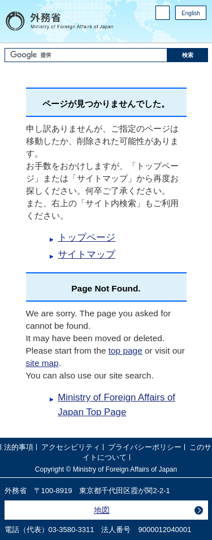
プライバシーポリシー (144, 447)
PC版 (160, 15)
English (190, 13)
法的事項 (18, 447)
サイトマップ (86, 254)
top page (125, 350)
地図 (102, 510)
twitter (200, 28)
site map (42, 363)
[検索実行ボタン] (187, 55)
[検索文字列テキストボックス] (86, 55)
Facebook (183, 28)
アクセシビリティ (70, 447)
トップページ (86, 237)
